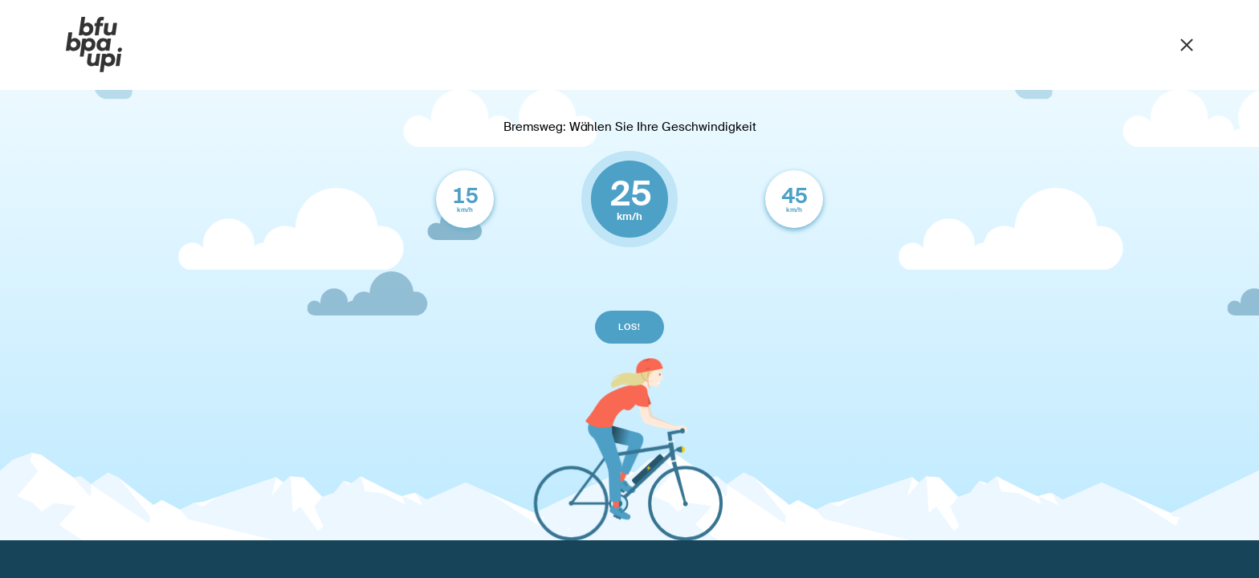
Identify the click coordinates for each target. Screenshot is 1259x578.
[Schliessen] (1186, 43)
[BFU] (94, 45)
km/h (465, 198)
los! (630, 326)
